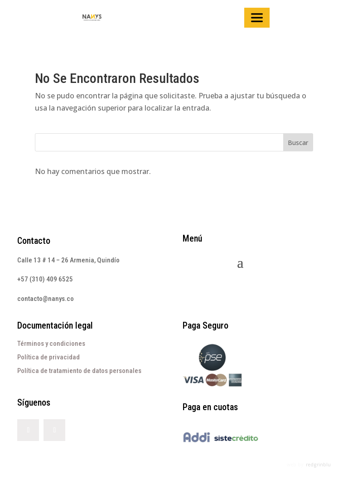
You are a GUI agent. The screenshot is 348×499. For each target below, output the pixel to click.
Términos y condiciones (51, 343)
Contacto (33, 240)
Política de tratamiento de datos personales (79, 371)
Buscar (298, 142)
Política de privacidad (48, 357)
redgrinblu (318, 464)
